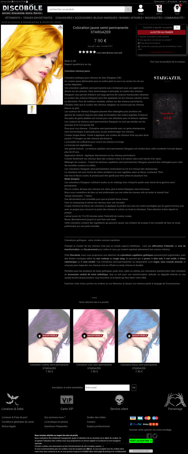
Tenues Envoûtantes (37, 17)
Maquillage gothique (31, 22)
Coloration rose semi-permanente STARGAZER (94, 366)
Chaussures (63, 17)
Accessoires (83, 17)
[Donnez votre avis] (114, 53)
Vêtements (12, 17)
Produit (94, 298)
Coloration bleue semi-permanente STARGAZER (139, 366)
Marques (110, 17)
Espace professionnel (98, 426)
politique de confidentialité (115, 452)
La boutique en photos (56, 421)
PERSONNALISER (141, 451)
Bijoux (98, 17)
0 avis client (101, 53)
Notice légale (9, 426)
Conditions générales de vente (18, 421)
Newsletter (159, 2)
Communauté (173, 17)
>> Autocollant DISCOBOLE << (161, 52)
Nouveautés (153, 17)
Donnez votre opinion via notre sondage (150, 429)
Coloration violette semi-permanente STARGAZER (49, 366)
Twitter (183, 2)
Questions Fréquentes (56, 426)
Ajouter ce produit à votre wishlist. (153, 37)
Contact (91, 421)
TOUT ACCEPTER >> (141, 440)
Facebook (172, 2)
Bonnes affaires (130, 17)
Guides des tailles (96, 417)
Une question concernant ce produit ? (155, 40)
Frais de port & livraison (149, 43)
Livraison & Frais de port (14, 417)
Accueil (4, 22)
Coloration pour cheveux (51, 22)
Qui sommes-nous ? (54, 417)
